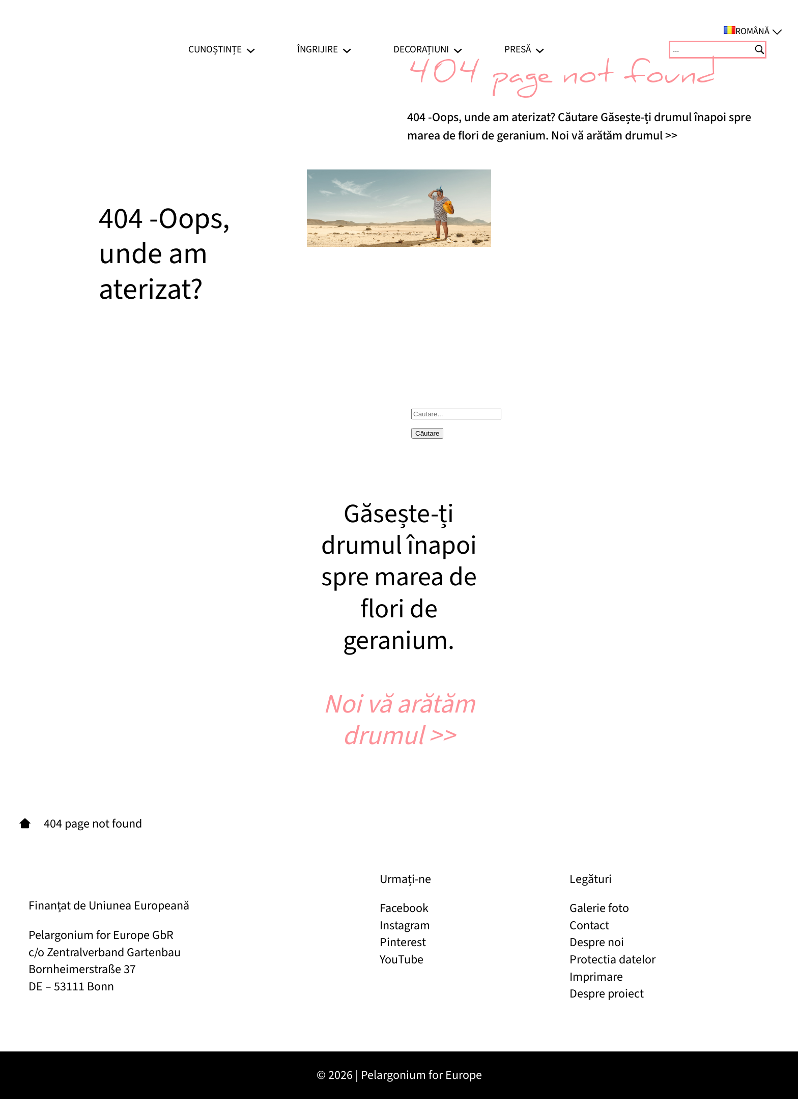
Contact (589, 925)
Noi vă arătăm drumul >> (399, 720)
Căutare (427, 433)
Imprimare (596, 977)
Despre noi (596, 942)
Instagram (405, 925)
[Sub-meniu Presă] (540, 49)
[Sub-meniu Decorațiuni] (458, 49)
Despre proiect (606, 994)
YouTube (401, 959)
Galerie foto (599, 908)
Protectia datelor (612, 959)
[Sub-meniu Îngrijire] (347, 49)
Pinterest (403, 942)
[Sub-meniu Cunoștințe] (250, 49)
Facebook (404, 908)
